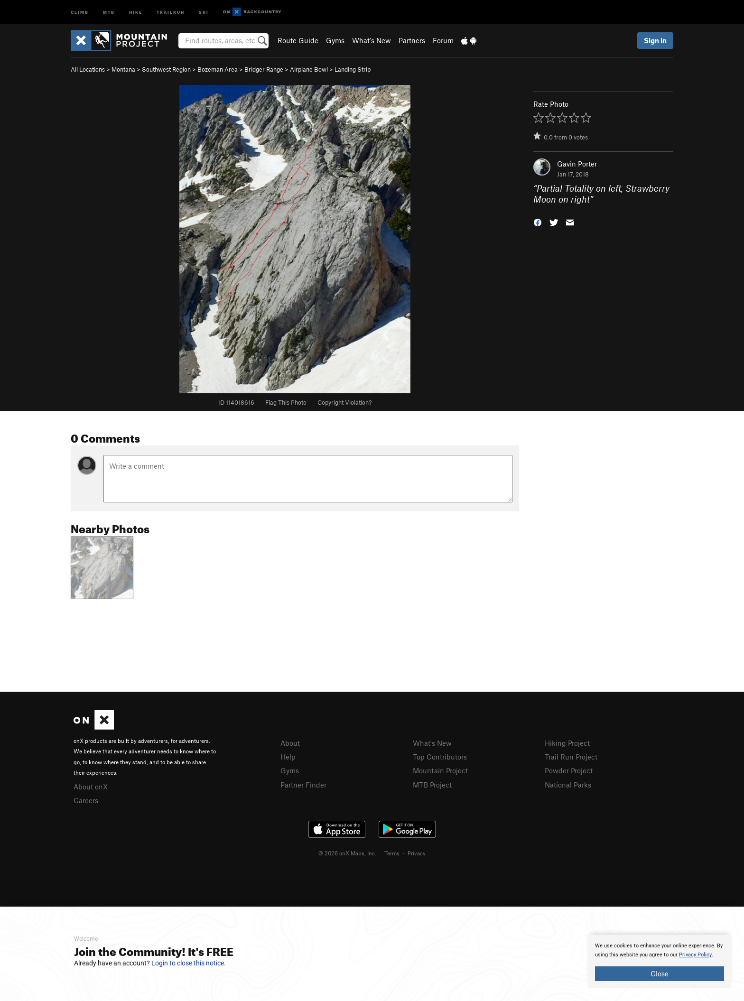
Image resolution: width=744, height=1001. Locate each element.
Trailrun (171, 12)
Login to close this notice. (188, 963)
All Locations (88, 69)
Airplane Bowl (309, 69)
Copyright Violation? (344, 402)
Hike (135, 12)
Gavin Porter (577, 163)
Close (660, 973)
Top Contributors (440, 756)
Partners (412, 40)
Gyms (335, 40)
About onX (91, 786)
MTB (109, 12)
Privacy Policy (695, 955)
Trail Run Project (571, 756)
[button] (537, 221)
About (290, 743)
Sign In (655, 40)
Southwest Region (166, 69)
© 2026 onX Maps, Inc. (347, 853)
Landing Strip (353, 69)
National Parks (568, 784)
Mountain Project (440, 770)
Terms (392, 853)
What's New (371, 40)
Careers (86, 800)
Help (288, 756)
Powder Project (569, 770)
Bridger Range (263, 69)
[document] (659, 961)
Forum (443, 40)
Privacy (417, 853)
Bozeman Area (217, 69)
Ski (204, 12)
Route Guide (298, 40)
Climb (80, 12)
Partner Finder (303, 784)
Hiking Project (567, 743)
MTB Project (432, 784)
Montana (123, 69)
